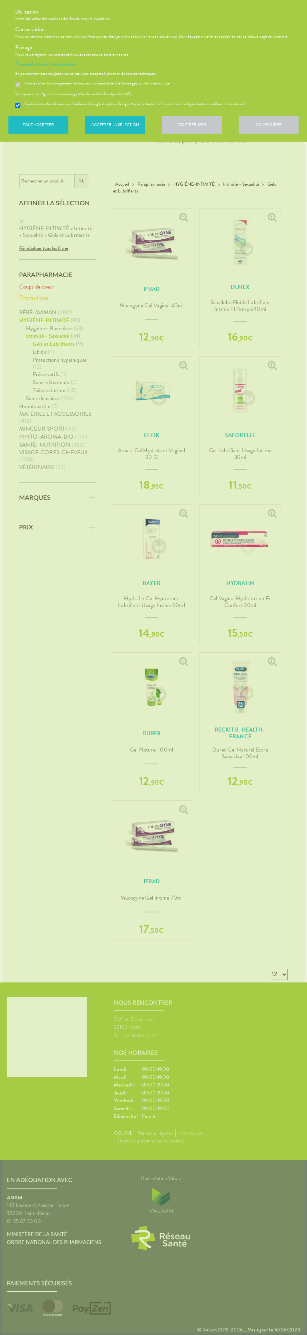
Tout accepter (38, 125)
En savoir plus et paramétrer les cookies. (46, 64)
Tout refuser (192, 125)
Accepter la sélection (115, 125)
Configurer (268, 125)
